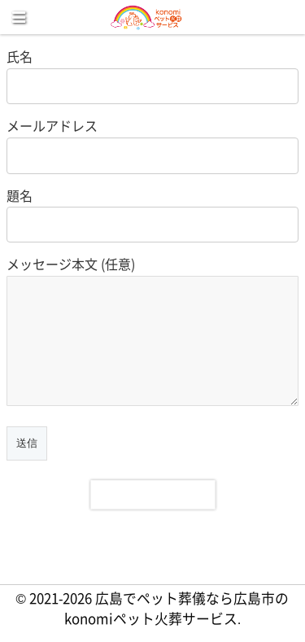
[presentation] (153, 494)
